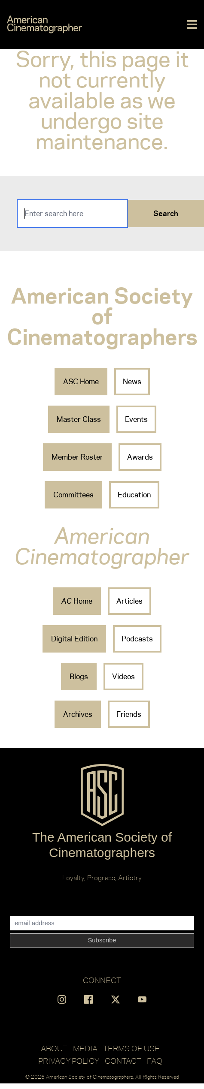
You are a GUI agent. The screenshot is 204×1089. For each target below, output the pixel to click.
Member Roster (77, 457)
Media (85, 1048)
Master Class (79, 419)
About (54, 1048)
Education (134, 495)
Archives (77, 714)
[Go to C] (44, 24)
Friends (128, 714)
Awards (140, 457)
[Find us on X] (115, 999)
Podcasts (137, 639)
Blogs (79, 676)
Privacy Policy (68, 1060)
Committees (73, 495)
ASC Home (81, 381)
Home (76, 601)
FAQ (154, 1060)
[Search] (72, 213)
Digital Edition (74, 639)
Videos (123, 676)
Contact (123, 1060)
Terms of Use (131, 1048)
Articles (129, 601)
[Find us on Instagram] (62, 999)
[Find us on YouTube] (142, 999)
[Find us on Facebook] (88, 999)
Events (136, 419)
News (132, 381)
